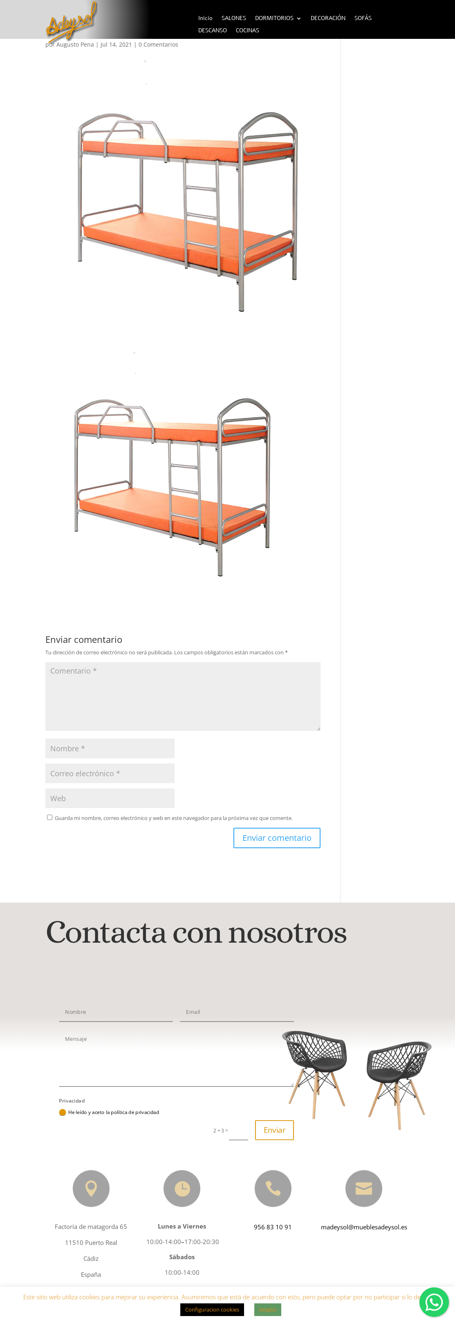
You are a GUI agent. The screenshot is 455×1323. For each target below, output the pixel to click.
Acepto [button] (267, 1309)
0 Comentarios (158, 44)
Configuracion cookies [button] (212, 1309)
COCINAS (247, 31)
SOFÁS (363, 19)
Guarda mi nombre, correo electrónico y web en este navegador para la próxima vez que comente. (174, 818)
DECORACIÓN (328, 19)
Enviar (275, 1130)
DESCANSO (212, 31)
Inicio (205, 19)
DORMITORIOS (274, 19)
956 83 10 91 (270, 1226)
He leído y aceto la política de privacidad (109, 1112)
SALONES (234, 19)
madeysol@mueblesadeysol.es (361, 1226)
